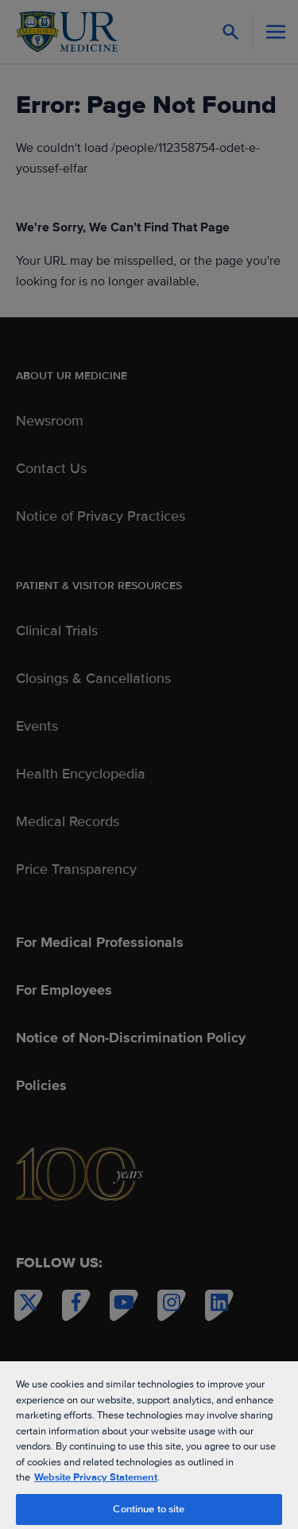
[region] (149, 1444)
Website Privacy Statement (95, 1477)
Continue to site (148, 1509)
